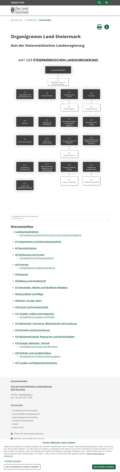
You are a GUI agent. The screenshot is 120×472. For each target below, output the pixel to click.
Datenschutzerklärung (95, 454)
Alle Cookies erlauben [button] (104, 467)
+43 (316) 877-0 (26, 394)
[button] (12, 461)
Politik (15, 424)
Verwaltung (30, 20)
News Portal (18, 427)
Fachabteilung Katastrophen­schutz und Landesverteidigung (50, 235)
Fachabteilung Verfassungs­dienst (37, 258)
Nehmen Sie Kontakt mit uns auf (28, 438)
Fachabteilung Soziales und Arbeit (37, 317)
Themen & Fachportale (23, 420)
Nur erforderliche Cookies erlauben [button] (22, 467)
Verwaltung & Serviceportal (25, 410)
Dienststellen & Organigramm (26, 414)
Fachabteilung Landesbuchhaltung (37, 267)
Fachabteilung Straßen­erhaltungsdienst (40, 356)
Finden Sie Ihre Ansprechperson (28, 433)
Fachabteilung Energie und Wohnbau (39, 346)
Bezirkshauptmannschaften (25, 417)
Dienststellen (44, 20)
